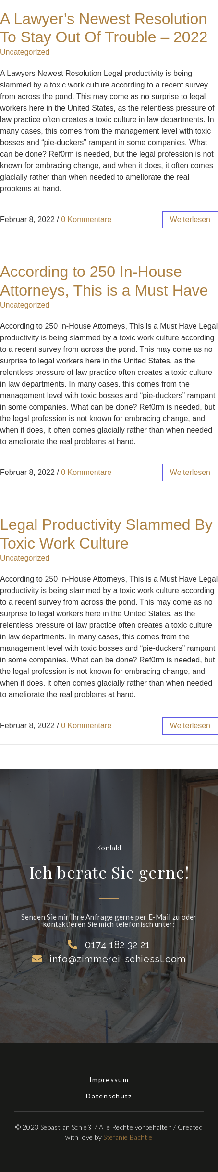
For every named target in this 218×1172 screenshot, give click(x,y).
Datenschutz (109, 1096)
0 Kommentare (86, 219)
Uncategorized (24, 52)
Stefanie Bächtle (127, 1137)
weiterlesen (190, 219)
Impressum (109, 1079)
